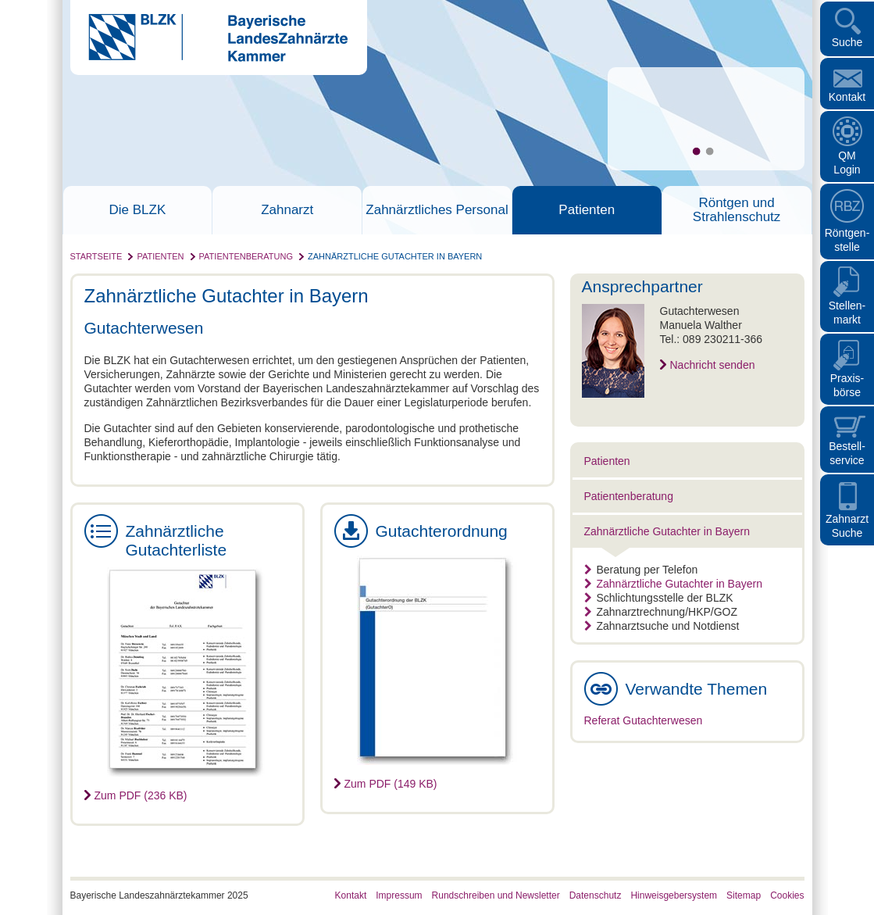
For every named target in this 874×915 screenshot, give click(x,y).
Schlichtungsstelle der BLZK (658, 598)
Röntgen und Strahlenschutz (736, 210)
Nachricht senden (712, 365)
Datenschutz (595, 895)
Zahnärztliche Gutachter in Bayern (395, 256)
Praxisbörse (847, 385)
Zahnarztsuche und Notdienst (662, 626)
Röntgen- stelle (847, 240)
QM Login (846, 162)
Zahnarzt (287, 210)
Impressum (399, 895)
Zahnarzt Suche (847, 526)
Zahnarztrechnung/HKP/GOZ (661, 612)
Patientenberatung (246, 256)
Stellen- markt (847, 312)
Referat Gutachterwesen (643, 720)
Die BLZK (137, 210)
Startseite (96, 256)
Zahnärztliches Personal (437, 210)
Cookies (787, 895)
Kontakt (847, 97)
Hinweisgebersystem (673, 895)
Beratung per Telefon (641, 569)
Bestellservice (847, 453)
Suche (847, 42)
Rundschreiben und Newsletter (496, 895)
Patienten (586, 210)
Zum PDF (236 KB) (141, 795)
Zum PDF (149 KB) (390, 783)
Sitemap (743, 895)
